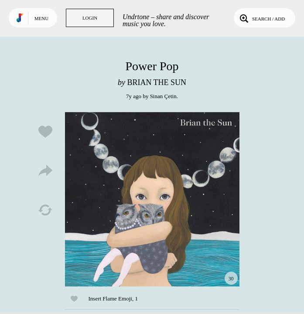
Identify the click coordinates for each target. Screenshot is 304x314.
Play (152, 199)
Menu (41, 18)
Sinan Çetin (163, 96)
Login (89, 17)
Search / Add (261, 18)
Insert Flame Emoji (110, 298)
